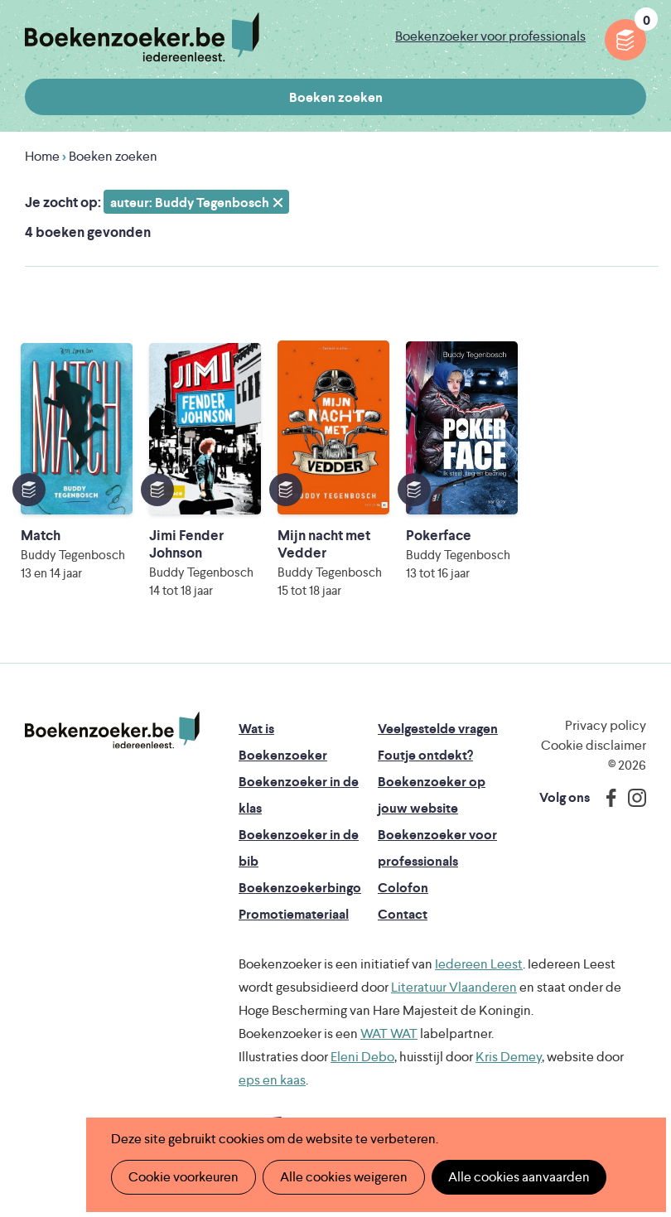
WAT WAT (389, 1033)
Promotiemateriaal (294, 914)
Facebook (607, 798)
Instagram (631, 798)
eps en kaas (272, 1080)
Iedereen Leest (479, 964)
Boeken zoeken (336, 97)
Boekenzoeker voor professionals (490, 36)
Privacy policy (605, 725)
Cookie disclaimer (593, 745)
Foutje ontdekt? (425, 755)
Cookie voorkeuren (183, 1177)
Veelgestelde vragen (438, 728)
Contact (402, 914)
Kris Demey (508, 1056)
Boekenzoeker (142, 37)
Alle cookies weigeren (344, 1177)
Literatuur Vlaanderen (454, 987)
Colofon (403, 887)
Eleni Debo (362, 1056)
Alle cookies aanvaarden (519, 1177)
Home (42, 156)
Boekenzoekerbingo (300, 887)
